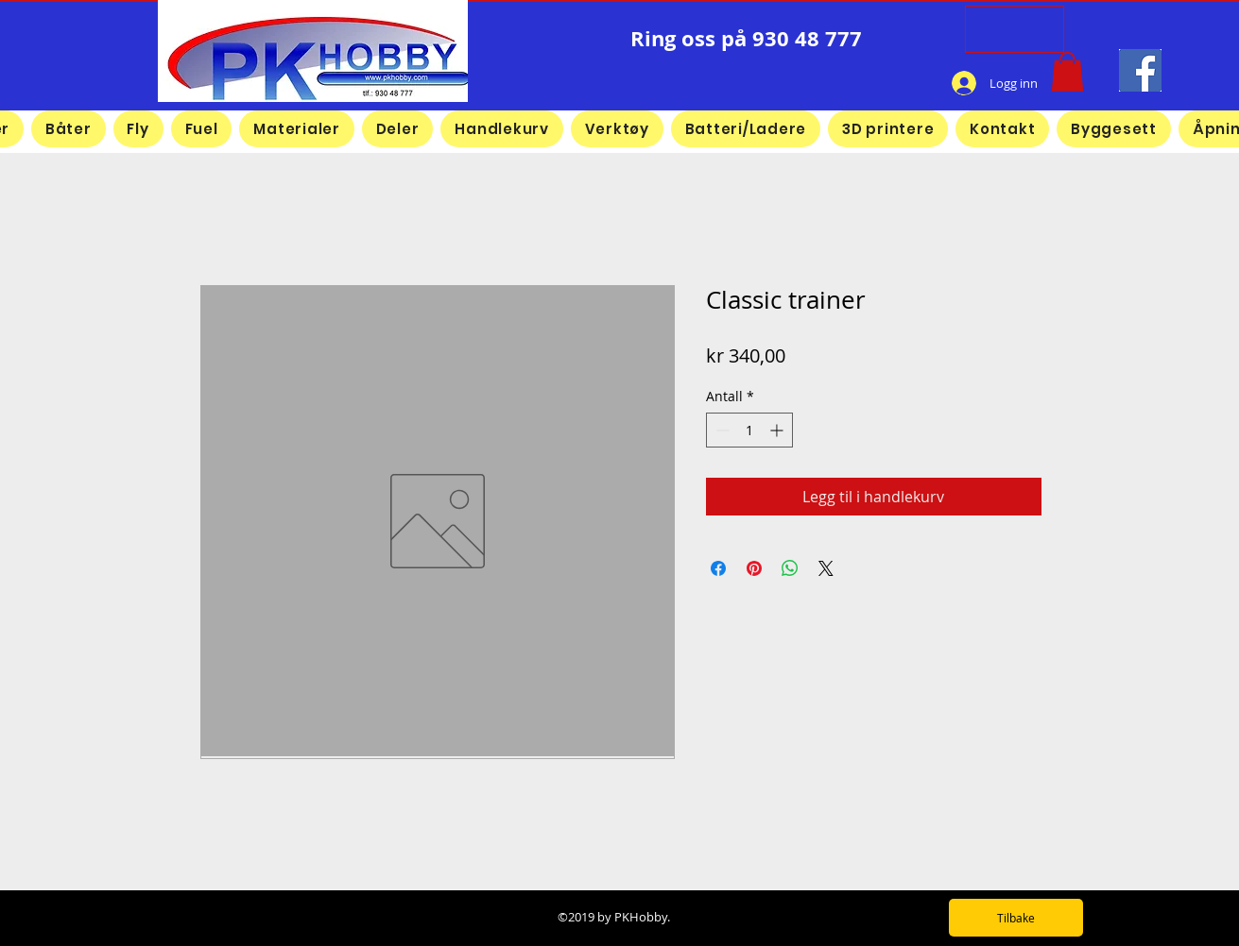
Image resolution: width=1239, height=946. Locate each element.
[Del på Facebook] (718, 568)
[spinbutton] (749, 430)
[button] (1067, 72)
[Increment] (778, 430)
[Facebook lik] (863, 83)
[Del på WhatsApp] (790, 568)
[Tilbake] (1016, 918)
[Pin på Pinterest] (754, 568)
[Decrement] (720, 430)
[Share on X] (826, 568)
